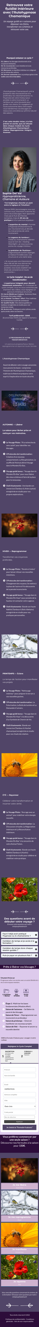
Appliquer (19, 1122)
